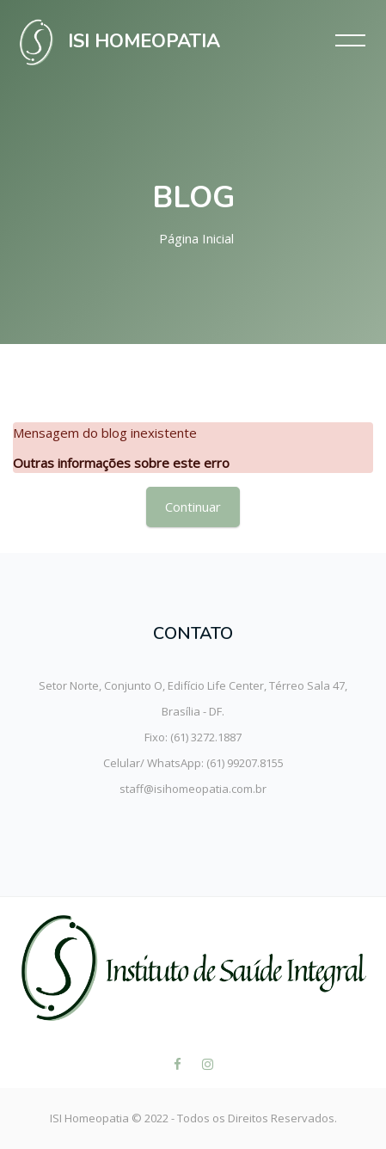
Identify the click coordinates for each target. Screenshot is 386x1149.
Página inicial (196, 238)
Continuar (193, 506)
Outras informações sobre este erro (121, 462)
